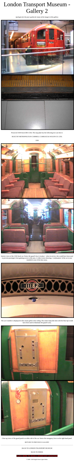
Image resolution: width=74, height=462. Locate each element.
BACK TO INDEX (37, 452)
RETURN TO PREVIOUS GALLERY (37, 442)
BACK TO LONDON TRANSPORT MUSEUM (37, 448)
